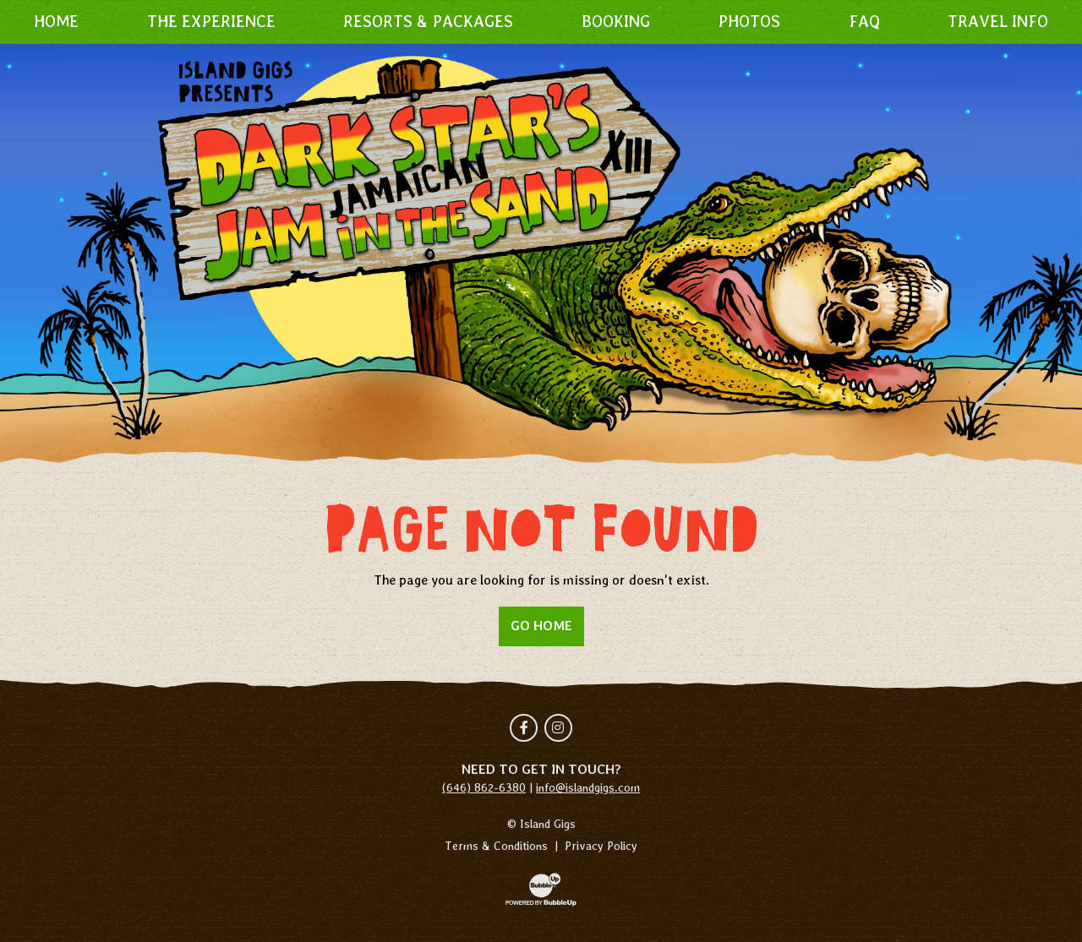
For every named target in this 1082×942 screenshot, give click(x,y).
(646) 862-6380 (484, 787)
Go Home (541, 626)
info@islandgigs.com (588, 787)
